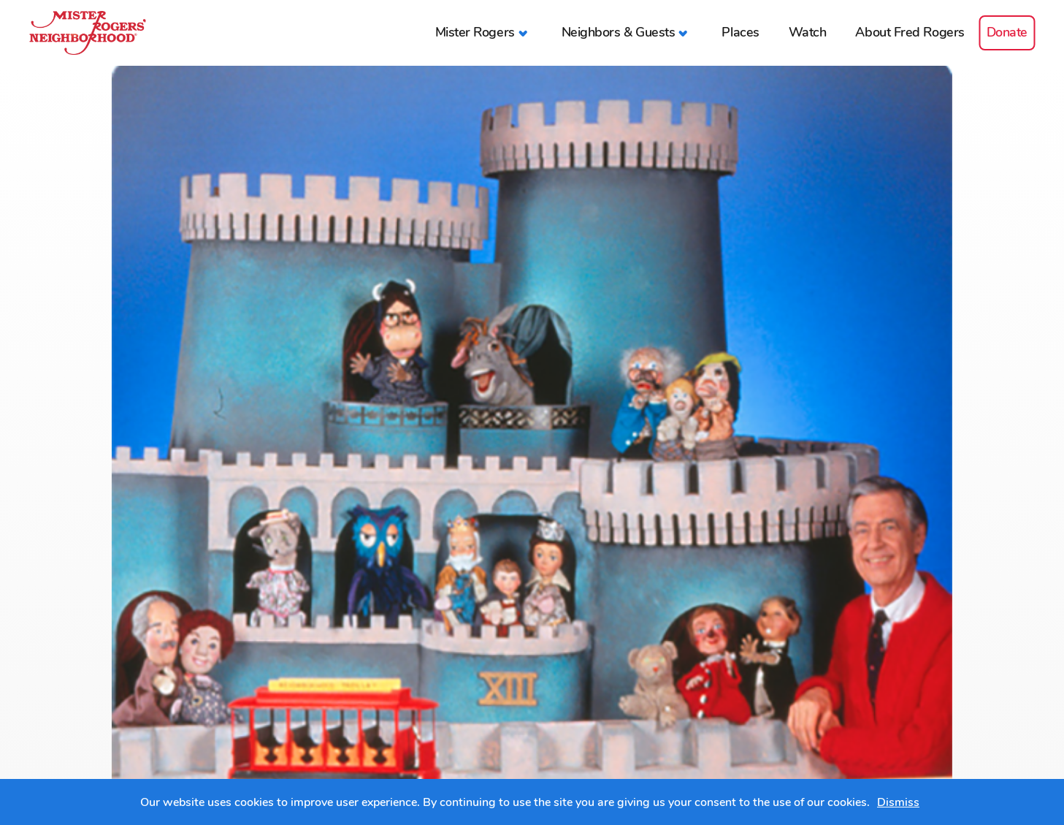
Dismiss (898, 802)
